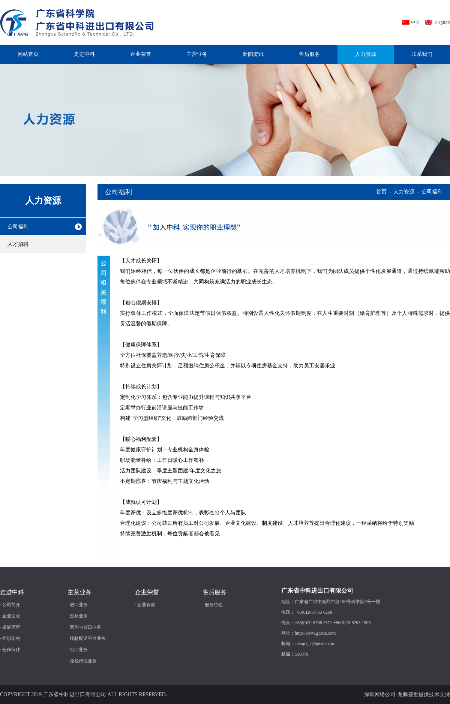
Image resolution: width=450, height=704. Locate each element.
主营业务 (196, 54)
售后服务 (309, 54)
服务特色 (214, 604)
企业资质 (146, 604)
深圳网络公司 (380, 694)
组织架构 (11, 638)
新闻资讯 (253, 54)
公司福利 (18, 226)
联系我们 (421, 54)
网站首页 (28, 54)
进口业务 (79, 604)
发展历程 (11, 627)
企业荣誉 (140, 54)
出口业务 (79, 649)
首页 (381, 192)
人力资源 (365, 54)
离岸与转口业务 (85, 627)
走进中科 (84, 54)
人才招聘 (18, 244)
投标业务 (79, 616)
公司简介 (11, 604)
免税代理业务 (83, 661)
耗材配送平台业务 (88, 638)
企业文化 (11, 616)
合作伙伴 (11, 649)
